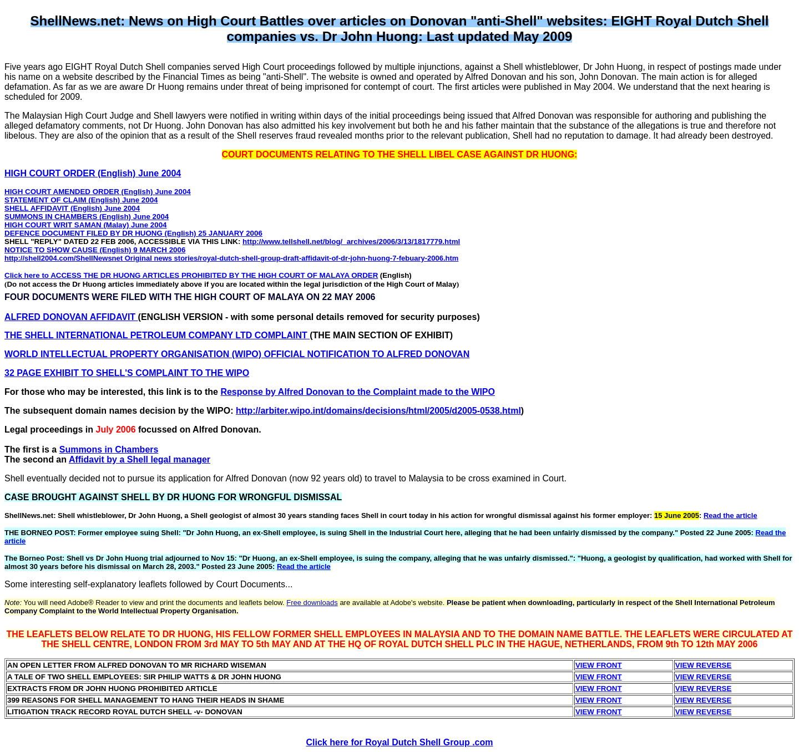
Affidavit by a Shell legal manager (139, 459)
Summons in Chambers (109, 449)
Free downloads (312, 602)
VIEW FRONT (598, 665)
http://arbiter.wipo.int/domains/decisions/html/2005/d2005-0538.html (378, 410)
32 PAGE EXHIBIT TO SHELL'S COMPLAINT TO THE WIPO (126, 373)
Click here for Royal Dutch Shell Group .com (399, 742)
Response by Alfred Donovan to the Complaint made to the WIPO (357, 392)
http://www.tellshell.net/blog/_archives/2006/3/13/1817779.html (351, 241)
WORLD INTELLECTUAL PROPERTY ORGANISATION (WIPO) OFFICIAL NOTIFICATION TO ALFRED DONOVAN (236, 354)
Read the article (730, 515)
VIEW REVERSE (703, 665)
